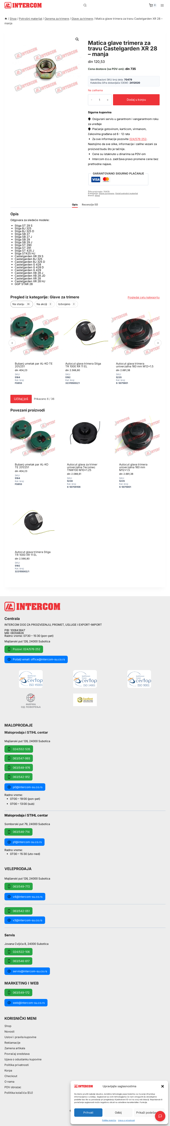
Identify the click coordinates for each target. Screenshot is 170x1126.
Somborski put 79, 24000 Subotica (27, 823)
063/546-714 (18, 832)
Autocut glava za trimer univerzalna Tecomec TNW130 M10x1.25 (82, 467)
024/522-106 (18, 952)
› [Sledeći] (158, 343)
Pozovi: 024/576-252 (23, 649)
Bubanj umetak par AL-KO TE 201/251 (34, 365)
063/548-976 (18, 767)
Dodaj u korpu (133, 100)
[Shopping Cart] (153, 5)
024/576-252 (137, 139)
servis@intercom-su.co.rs (27, 971)
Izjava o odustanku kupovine (23, 1059)
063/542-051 (18, 911)
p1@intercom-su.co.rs (24, 842)
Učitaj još (21, 399)
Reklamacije (12, 1042)
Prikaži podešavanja (149, 1112)
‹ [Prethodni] (12, 343)
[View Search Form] (85, 5)
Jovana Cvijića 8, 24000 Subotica (26, 943)
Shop (7, 1026)
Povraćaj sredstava (17, 1054)
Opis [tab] (75, 204)
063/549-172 (18, 992)
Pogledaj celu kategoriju (144, 297)
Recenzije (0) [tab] (90, 204)
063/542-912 (18, 777)
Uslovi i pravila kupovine (20, 1037)
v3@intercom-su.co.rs (24, 920)
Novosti (9, 1031)
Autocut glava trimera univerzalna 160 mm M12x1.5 (134, 365)
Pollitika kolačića (109, 1120)
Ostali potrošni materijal (126, 193)
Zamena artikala (14, 1048)
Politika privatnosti (16, 1065)
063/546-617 (18, 961)
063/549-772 (18, 886)
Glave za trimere (104, 38)
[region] (85, 351)
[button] (162, 1086)
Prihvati (88, 1112)
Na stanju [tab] (21, 304)
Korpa (8, 1070)
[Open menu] (162, 5)
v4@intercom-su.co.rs (24, 896)
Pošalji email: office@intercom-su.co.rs (36, 659)
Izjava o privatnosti (126, 1120)
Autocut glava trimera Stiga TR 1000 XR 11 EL (83, 365)
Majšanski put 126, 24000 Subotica (27, 641)
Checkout (10, 1076)
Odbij (118, 1112)
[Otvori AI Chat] (160, 1116)
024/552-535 (18, 749)
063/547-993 (18, 758)
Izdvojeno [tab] (67, 304)
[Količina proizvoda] (96, 99)
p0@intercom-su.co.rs (24, 787)
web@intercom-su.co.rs (26, 1003)
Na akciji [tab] (45, 304)
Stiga (97, 195)
